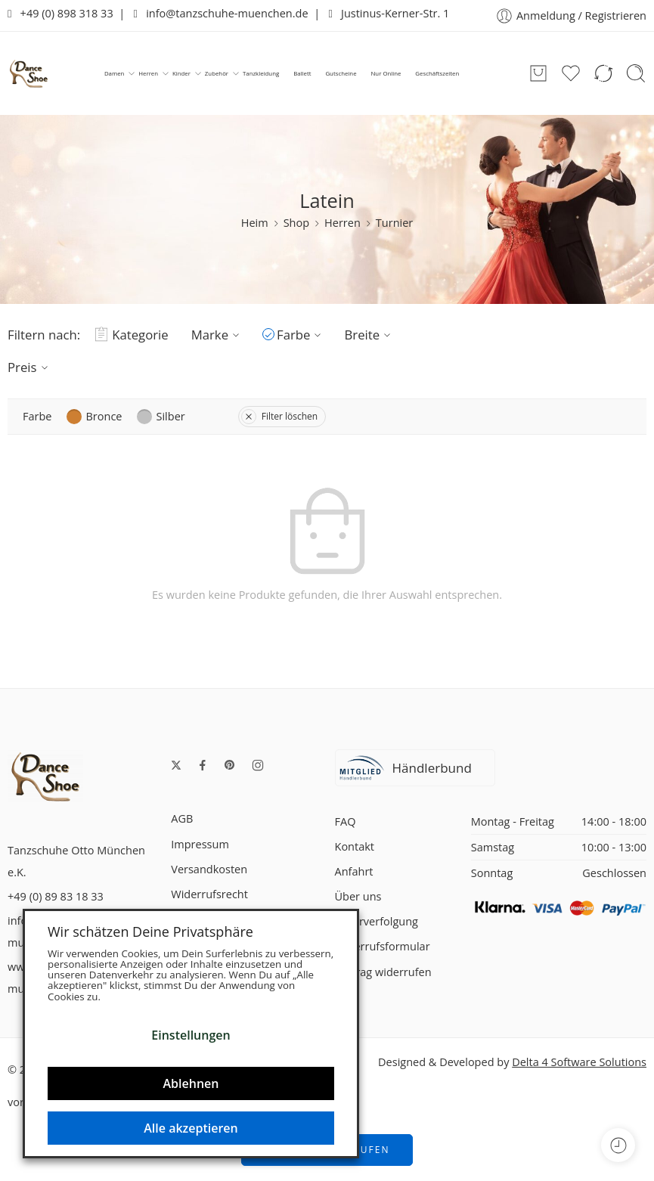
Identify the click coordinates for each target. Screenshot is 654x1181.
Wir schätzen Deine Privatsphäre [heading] (150, 931)
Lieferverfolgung (376, 921)
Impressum (200, 844)
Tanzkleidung (261, 73)
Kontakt (355, 846)
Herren (148, 73)
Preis (30, 367)
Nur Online (385, 73)
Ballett (302, 73)
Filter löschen (279, 416)
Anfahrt (354, 871)
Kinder (181, 73)
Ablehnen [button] (191, 1083)
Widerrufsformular (382, 946)
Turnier (394, 222)
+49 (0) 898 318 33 (60, 13)
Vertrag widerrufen (383, 972)
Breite (369, 334)
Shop (296, 222)
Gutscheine (340, 73)
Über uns (358, 896)
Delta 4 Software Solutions (579, 1062)
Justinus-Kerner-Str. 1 (388, 13)
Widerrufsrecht (209, 894)
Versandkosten (209, 869)
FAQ (345, 821)
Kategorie (132, 335)
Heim (254, 222)
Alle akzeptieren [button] (190, 1128)
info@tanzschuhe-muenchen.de (221, 13)
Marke (217, 334)
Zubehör (216, 73)
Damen (114, 73)
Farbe (301, 334)
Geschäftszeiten (437, 73)
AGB (182, 818)
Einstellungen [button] (190, 1035)
